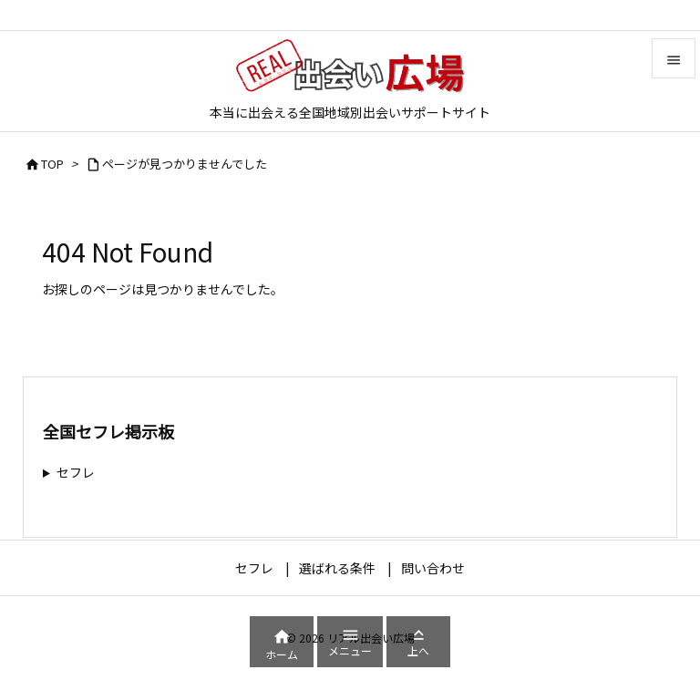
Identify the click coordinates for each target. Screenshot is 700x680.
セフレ (76, 472)
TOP (52, 163)
